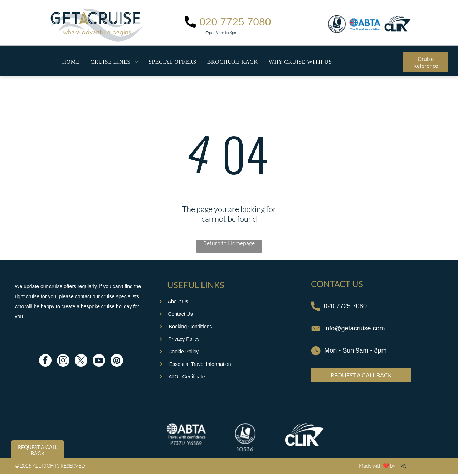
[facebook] (45, 361)
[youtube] (99, 361)
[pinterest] (117, 361)
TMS (401, 466)
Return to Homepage (229, 243)
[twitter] (81, 361)
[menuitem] (71, 62)
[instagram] (63, 361)
